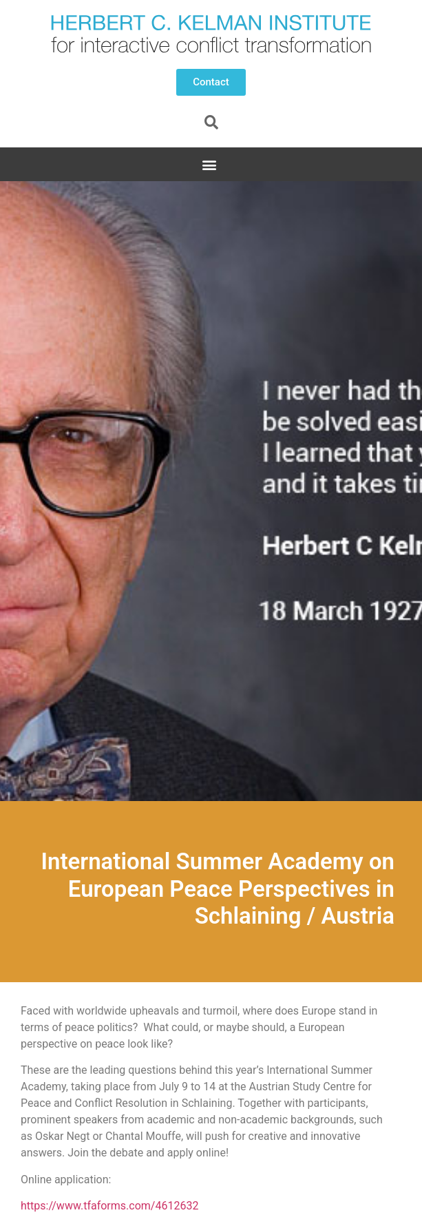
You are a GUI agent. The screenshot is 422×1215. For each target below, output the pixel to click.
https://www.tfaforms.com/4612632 (109, 1205)
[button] (211, 82)
